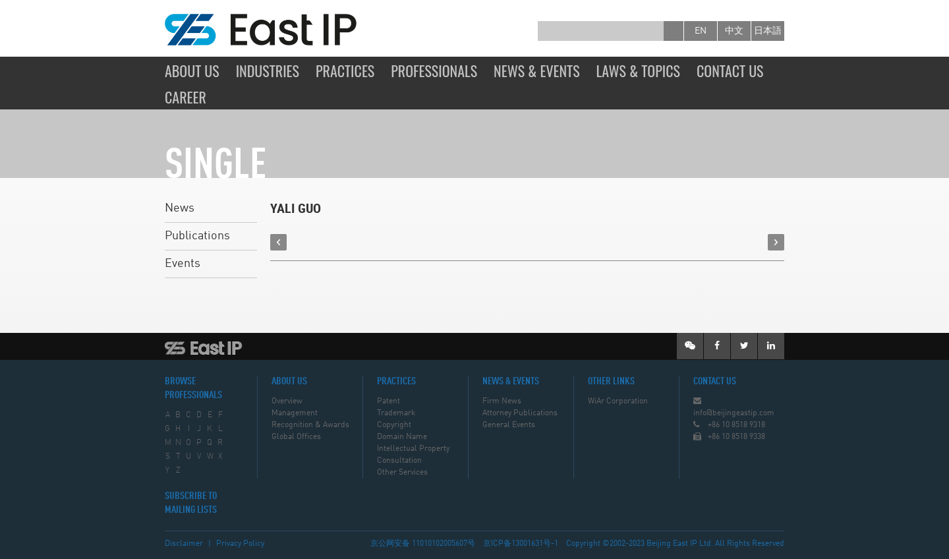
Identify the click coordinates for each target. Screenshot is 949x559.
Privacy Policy (240, 544)
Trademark (396, 413)
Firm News (501, 401)
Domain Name (402, 437)
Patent (388, 401)
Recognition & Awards (310, 425)
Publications (197, 236)
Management (295, 413)
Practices (345, 70)
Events (182, 264)
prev (278, 242)
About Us (192, 70)
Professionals (434, 70)
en (700, 31)
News (179, 208)
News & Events (537, 70)
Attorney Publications (520, 413)
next (776, 242)
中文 (734, 31)
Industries (267, 70)
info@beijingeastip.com (733, 413)
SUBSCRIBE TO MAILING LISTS (191, 503)
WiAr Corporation (618, 401)
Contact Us (730, 70)
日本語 (768, 31)
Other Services (402, 473)
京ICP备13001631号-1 (520, 544)
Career (185, 96)
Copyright (394, 425)
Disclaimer (184, 544)
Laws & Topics (638, 70)
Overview (287, 401)
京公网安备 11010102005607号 (422, 544)
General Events (508, 425)
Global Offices (296, 437)
